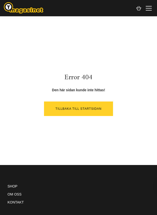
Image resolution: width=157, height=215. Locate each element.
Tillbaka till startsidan (79, 108)
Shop (13, 186)
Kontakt (16, 202)
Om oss (15, 194)
